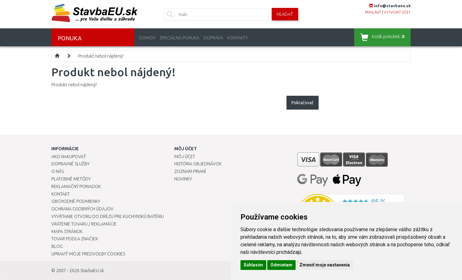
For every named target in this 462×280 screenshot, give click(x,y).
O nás (57, 171)
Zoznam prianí (190, 171)
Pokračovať (303, 102)
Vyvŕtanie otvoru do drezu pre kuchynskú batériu (107, 216)
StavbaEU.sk (92, 270)
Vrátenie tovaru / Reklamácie (84, 223)
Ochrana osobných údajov (82, 208)
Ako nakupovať (68, 156)
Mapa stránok (67, 231)
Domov (147, 37)
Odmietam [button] (281, 264)
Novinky (183, 178)
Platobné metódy (71, 178)
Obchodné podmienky (75, 201)
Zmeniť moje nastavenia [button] (324, 264)
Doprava (213, 37)
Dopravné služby (70, 163)
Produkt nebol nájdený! (101, 56)
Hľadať (285, 14)
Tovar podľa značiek (74, 238)
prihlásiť (373, 12)
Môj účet (184, 156)
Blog (57, 246)
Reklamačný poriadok (76, 186)
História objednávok (198, 163)
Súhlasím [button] (253, 264)
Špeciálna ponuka (179, 37)
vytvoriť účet (397, 12)
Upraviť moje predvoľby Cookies (88, 253)
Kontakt (60, 194)
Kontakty (237, 37)
